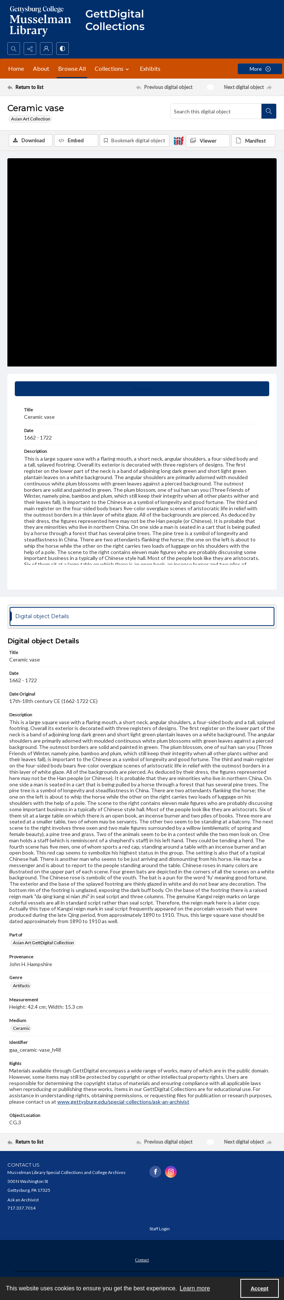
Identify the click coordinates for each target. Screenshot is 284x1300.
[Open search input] (14, 48)
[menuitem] (142, 1259)
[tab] (142, 389)
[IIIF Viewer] (208, 140)
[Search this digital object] (216, 111)
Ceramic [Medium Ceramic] (21, 1028)
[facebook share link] (155, 1172)
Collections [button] (113, 68)
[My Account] (46, 48)
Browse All (72, 68)
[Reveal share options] (30, 48)
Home (16, 68)
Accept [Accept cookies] (259, 1288)
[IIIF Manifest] (253, 140)
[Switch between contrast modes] (62, 48)
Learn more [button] (195, 1288)
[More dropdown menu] (260, 68)
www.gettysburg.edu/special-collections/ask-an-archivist (123, 1101)
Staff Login (159, 1228)
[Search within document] (268, 111)
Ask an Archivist (23, 1200)
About (41, 68)
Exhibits (150, 68)
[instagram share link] (171, 1172)
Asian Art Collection (30, 119)
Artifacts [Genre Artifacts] (21, 985)
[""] (118, 21)
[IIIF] (179, 140)
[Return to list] (42, 87)
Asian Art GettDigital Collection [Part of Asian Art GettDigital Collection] (43, 942)
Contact (142, 1260)
